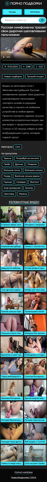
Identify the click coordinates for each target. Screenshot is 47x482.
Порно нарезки (23, 472)
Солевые (21, 182)
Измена (23, 194)
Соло (17, 147)
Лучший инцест (35, 76)
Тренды (12, 12)
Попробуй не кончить (27, 158)
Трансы (7, 158)
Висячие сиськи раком (27, 176)
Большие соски (12, 170)
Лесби (7, 164)
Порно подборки (23, 3)
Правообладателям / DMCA (23, 477)
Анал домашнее (12, 188)
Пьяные (8, 182)
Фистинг (34, 182)
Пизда (7, 176)
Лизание (32, 164)
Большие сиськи (34, 170)
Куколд (29, 188)
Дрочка (19, 164)
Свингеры (9, 194)
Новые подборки (13, 76)
